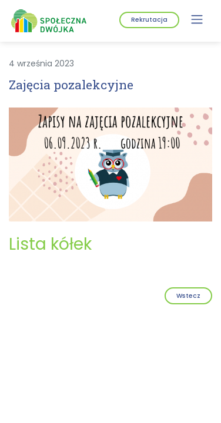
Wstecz (188, 295)
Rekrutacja (149, 19)
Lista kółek (50, 244)
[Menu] (197, 19)
